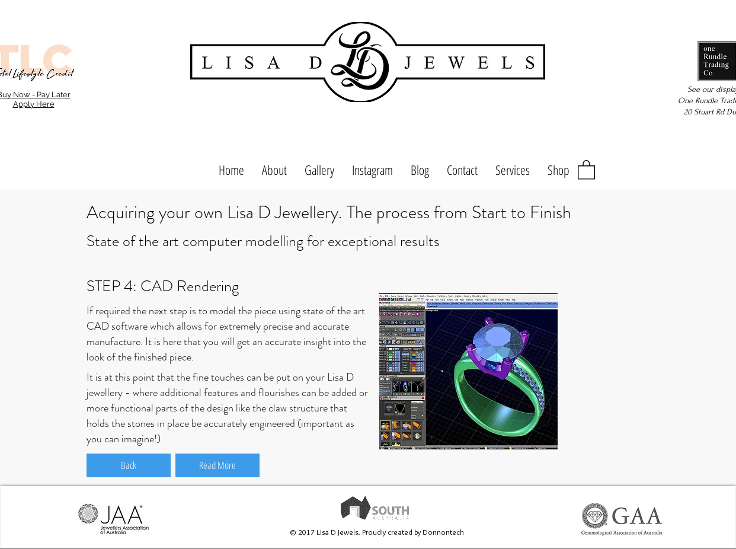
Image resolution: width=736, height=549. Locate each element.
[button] (586, 169)
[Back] (129, 465)
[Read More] (217, 465)
